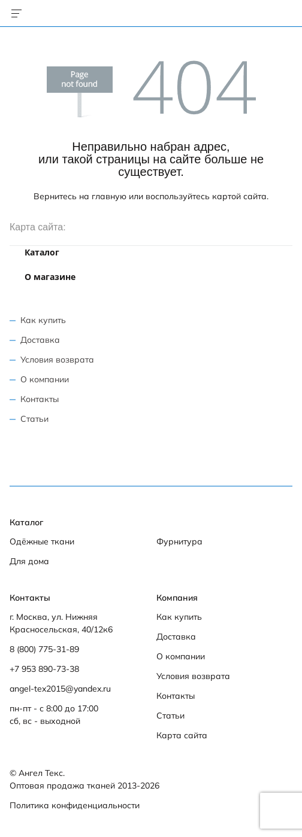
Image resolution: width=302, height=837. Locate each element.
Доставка (40, 339)
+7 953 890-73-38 (44, 668)
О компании (44, 379)
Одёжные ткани (42, 541)
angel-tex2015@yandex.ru (60, 688)
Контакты (39, 399)
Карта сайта (181, 735)
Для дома (29, 561)
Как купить (43, 320)
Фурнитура (179, 541)
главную (109, 196)
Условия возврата (57, 359)
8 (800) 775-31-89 (44, 649)
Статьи (34, 418)
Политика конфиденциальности (75, 805)
